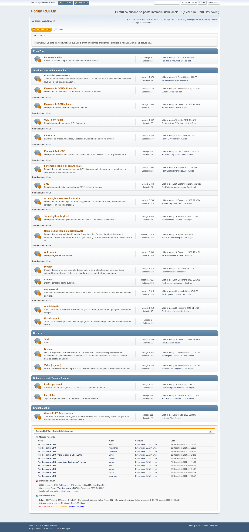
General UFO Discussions (58, 413)
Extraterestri (51, 289)
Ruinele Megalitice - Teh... (173, 203)
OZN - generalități (54, 120)
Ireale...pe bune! (53, 384)
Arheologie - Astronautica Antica (62, 198)
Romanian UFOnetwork (57, 75)
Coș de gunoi (51, 318)
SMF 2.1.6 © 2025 (36, 525)
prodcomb (181, 272)
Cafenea (48, 279)
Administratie (51, 306)
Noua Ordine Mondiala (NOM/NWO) (63, 231)
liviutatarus (188, 154)
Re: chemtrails (168, 272)
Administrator (44, 507)
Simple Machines (50, 525)
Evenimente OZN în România (60, 88)
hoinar (188, 294)
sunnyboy (113, 451)
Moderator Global (76, 507)
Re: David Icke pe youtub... (173, 369)
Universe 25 (167, 418)
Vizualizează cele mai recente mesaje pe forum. (59, 491)
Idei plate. (49, 395)
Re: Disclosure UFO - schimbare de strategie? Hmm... (62, 462)
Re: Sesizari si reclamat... (172, 311)
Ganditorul (191, 187)
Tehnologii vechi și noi (56, 216)
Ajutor (191, 525)
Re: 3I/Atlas (167, 343)
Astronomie (50, 252)
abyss (184, 107)
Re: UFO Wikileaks (170, 139)
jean (189, 61)
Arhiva (48, 97)
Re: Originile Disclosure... (172, 356)
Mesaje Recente (45, 437)
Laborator (49, 135)
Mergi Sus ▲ (215, 525)
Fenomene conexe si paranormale (63, 166)
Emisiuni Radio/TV (54, 151)
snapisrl (112, 458)
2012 (46, 184)
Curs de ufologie (168, 92)
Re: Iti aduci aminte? (171, 80)
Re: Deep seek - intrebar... (173, 220)
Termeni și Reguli (201, 525)
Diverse (48, 266)
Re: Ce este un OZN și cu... (173, 123)
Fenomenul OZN (53, 57)
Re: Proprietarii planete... (172, 294)
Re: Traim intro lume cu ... (172, 398)
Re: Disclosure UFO (170, 107)
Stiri (46, 339)
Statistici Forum (45, 481)
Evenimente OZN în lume (58, 104)
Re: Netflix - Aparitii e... (171, 154)
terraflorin (192, 123)
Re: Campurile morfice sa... (173, 171)
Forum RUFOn (43, 11)
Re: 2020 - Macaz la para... (173, 238)
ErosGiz (100, 485)
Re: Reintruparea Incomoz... (173, 388)
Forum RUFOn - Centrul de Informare (54, 431)
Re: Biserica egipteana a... (173, 283)
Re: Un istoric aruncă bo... (173, 187)
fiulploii (185, 80)
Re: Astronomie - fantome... (173, 255)
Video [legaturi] (52, 365)
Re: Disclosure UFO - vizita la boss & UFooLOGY (60, 455)
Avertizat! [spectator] (59, 507)
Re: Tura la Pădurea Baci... (173, 61)
